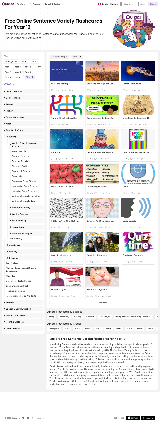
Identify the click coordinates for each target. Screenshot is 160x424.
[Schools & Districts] (52, 4)
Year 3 (7, 66)
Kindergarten (11, 61)
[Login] (142, 4)
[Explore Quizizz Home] (8, 4)
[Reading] (77, 317)
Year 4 (18, 66)
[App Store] (133, 418)
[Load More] (102, 303)
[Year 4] (98, 329)
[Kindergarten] (54, 329)
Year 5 (28, 66)
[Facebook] (28, 418)
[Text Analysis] (105, 317)
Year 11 (19, 77)
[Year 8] (139, 329)
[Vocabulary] (64, 317)
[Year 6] (119, 329)
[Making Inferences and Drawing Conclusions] (133, 317)
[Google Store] (148, 418)
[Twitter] (23, 418)
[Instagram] (32, 418)
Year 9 (28, 72)
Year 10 (8, 77)
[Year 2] (77, 329)
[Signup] (153, 4)
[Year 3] (87, 329)
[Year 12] (77, 57)
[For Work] (21, 4)
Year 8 (18, 72)
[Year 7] (129, 329)
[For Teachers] (35, 4)
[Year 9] (150, 329)
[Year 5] (108, 329)
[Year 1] (67, 329)
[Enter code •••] (129, 4)
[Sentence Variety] (59, 57)
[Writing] (51, 317)
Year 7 (8, 72)
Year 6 (38, 66)
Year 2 (35, 61)
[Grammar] (90, 317)
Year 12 (29, 77)
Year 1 (24, 61)
